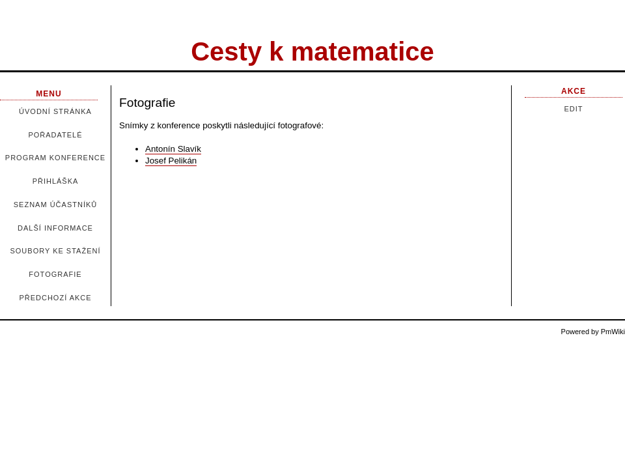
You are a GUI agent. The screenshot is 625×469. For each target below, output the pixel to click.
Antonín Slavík (173, 149)
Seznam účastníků (55, 204)
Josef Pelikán (171, 160)
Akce (573, 91)
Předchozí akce (55, 298)
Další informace (55, 228)
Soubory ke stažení (55, 251)
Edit (573, 109)
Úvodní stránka (55, 111)
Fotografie (55, 274)
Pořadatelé (55, 135)
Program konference (55, 158)
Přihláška (56, 181)
